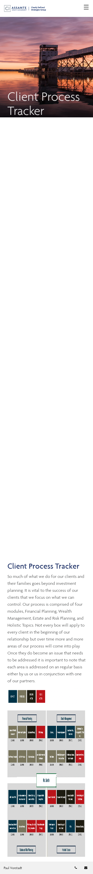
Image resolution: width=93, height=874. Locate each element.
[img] (46, 58)
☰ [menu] (86, 7)
